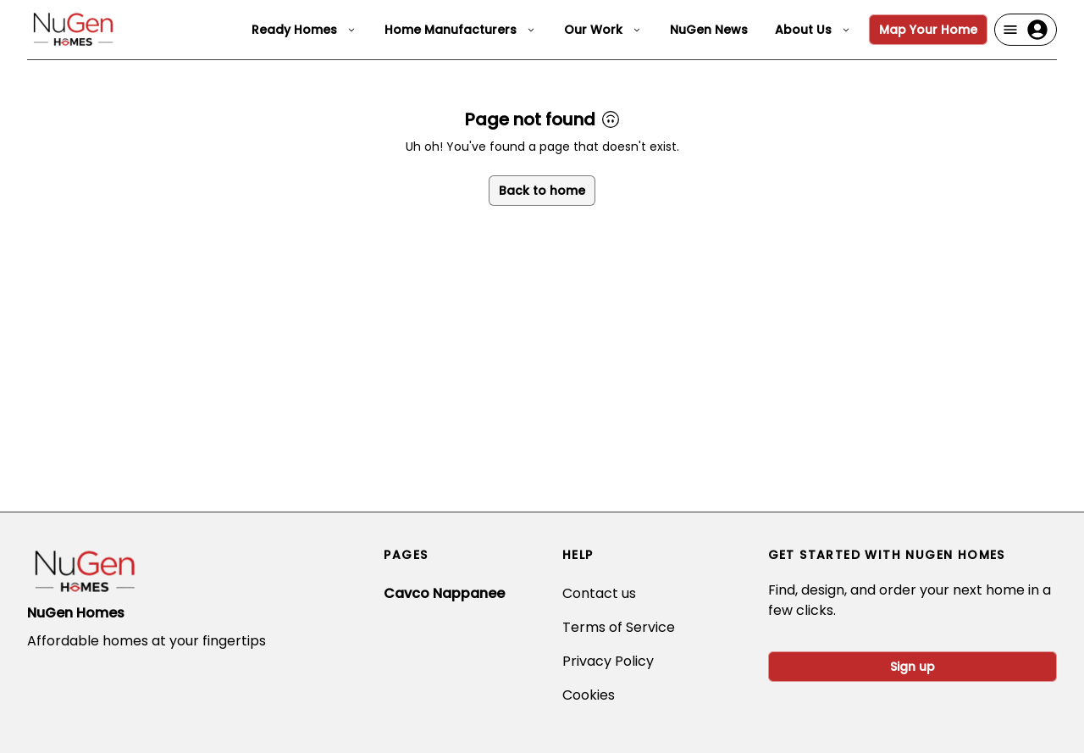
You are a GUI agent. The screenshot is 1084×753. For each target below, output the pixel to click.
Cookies (588, 695)
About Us (813, 29)
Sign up (912, 666)
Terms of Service (618, 627)
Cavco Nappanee (444, 593)
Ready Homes (304, 29)
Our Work (603, 29)
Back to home (542, 190)
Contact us (599, 593)
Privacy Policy (608, 661)
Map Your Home (928, 29)
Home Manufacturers (460, 29)
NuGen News (709, 29)
